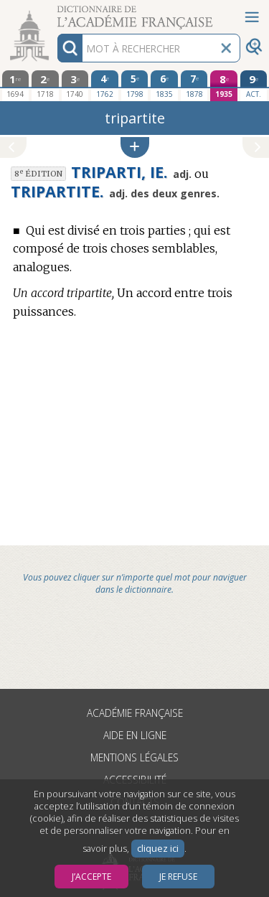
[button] (135, 147)
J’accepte (91, 876)
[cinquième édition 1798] (134, 85)
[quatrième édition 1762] (104, 85)
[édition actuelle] (254, 85)
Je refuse (178, 876)
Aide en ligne (134, 735)
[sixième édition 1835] (164, 85)
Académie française (135, 713)
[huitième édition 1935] (223, 85)
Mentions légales (134, 757)
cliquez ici (158, 848)
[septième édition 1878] (194, 85)
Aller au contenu (56, 12)
